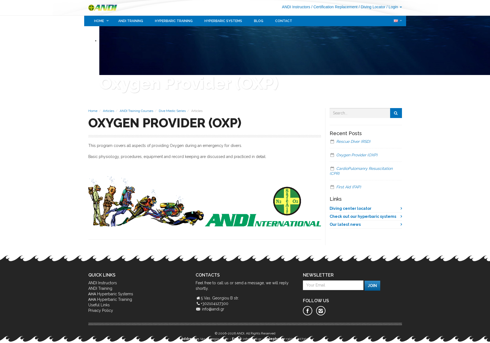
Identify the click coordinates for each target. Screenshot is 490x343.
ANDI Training (130, 21)
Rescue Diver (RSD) (353, 141)
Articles (108, 111)
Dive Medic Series (172, 111)
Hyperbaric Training (174, 21)
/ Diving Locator (371, 7)
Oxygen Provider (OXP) (356, 155)
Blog (258, 21)
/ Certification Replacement (334, 7)
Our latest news (345, 224)
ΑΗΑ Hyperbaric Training (110, 299)
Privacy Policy (100, 310)
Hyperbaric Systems (223, 21)
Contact (283, 21)
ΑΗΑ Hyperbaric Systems (110, 294)
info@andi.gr (213, 309)
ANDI (105, 7)
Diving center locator (350, 208)
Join (372, 285)
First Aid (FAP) (348, 187)
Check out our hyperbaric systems (363, 216)
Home (99, 21)
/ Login (394, 7)
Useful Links (99, 305)
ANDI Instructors (296, 7)
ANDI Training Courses (136, 111)
